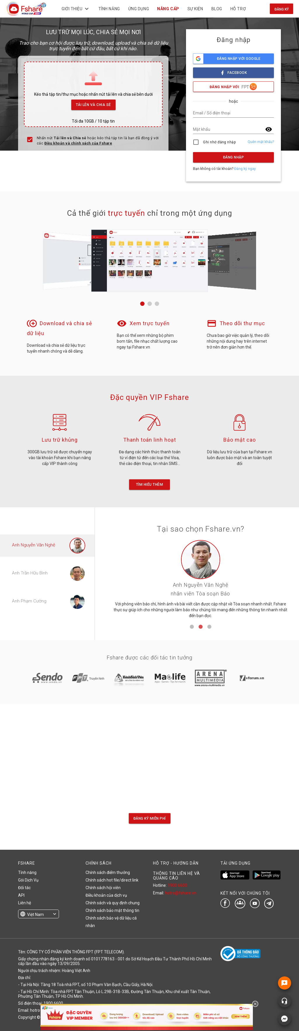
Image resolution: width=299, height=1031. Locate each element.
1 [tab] (192, 627)
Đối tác (24, 887)
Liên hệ (24, 903)
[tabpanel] (200, 581)
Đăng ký (281, 9)
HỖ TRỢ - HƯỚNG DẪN (176, 863)
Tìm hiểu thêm (149, 485)
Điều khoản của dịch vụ (106, 895)
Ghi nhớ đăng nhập (219, 142)
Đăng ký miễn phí (149, 818)
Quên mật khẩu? (261, 142)
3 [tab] (209, 627)
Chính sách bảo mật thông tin (112, 910)
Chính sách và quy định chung (113, 903)
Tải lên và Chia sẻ (93, 103)
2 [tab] (201, 627)
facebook (233, 71)
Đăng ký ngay (245, 169)
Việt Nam (35, 914)
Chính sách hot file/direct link (112, 880)
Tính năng (27, 872)
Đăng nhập (233, 157)
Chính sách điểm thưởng (108, 872)
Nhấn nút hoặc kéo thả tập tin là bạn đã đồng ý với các (98, 140)
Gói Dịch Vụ (28, 880)
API (21, 895)
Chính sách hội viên (103, 887)
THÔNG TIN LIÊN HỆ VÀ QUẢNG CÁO (176, 875)
